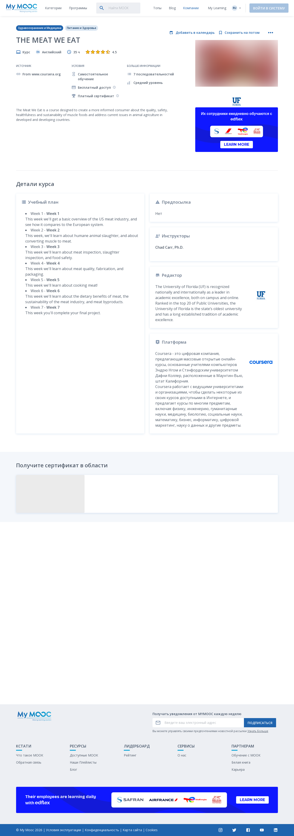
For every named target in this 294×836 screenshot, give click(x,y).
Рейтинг (130, 755)
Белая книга (241, 762)
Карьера (238, 769)
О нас (182, 755)
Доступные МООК (84, 755)
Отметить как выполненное (147, 666)
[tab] (53, 8)
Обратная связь (28, 762)
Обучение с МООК (246, 755)
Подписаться (260, 723)
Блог (73, 769)
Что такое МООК (29, 755)
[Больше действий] (270, 32)
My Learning (217, 8)
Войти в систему (269, 8)
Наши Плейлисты (83, 762)
